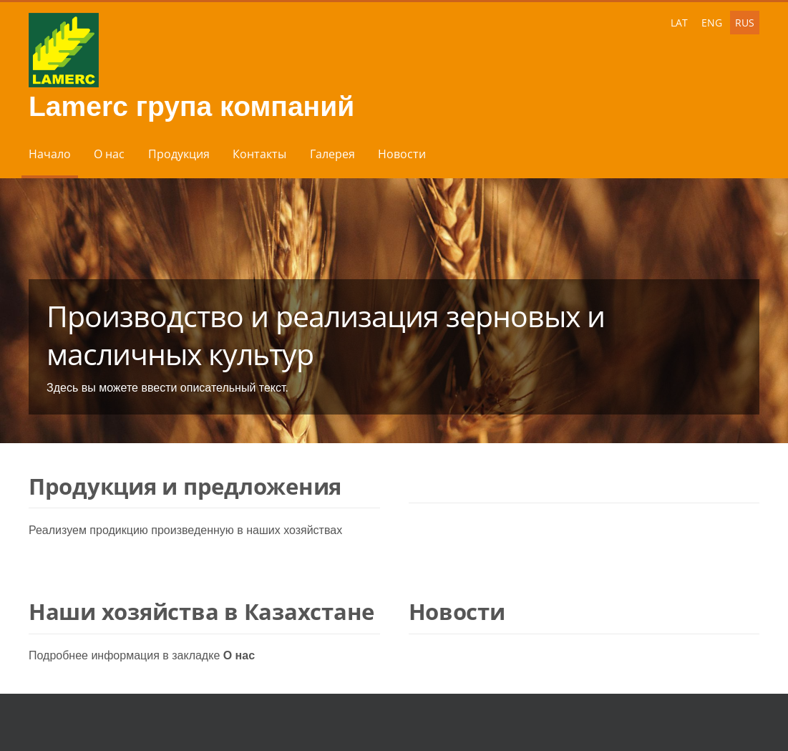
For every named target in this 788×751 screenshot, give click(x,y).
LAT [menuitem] (679, 22)
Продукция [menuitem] (179, 154)
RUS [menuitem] (744, 22)
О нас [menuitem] (109, 154)
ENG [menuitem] (711, 22)
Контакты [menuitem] (259, 154)
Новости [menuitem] (402, 154)
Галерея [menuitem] (332, 154)
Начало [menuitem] (50, 154)
